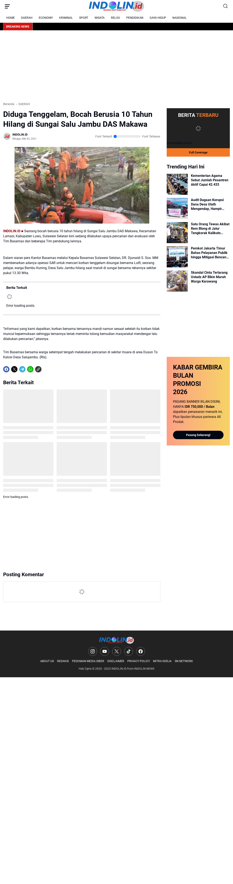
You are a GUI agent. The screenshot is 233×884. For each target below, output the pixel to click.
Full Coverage (198, 152)
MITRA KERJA (162, 661)
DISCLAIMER (115, 661)
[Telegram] (22, 369)
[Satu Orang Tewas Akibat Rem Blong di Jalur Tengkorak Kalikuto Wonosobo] (177, 232)
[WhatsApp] (30, 369)
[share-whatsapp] (46, 369)
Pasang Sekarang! (198, 435)
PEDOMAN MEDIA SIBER (88, 661)
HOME (10, 17)
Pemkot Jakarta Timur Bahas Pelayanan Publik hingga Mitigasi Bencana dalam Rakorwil (209, 252)
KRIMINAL (66, 17)
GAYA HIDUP (158, 17)
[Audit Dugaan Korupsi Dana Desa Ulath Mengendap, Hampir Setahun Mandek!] (177, 208)
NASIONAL (179, 17)
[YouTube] (104, 651)
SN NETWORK (184, 661)
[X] (14, 369)
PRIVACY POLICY (138, 661)
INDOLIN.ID (118, 668)
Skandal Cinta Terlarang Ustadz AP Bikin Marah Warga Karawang (209, 277)
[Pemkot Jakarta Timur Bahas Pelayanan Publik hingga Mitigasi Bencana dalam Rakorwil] (177, 256)
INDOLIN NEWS (144, 668)
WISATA (100, 17)
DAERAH (26, 17)
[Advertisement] (116, 66)
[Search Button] (225, 6)
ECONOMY (46, 17)
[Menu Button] (7, 6)
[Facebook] (6, 369)
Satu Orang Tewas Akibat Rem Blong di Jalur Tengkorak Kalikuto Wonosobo (210, 228)
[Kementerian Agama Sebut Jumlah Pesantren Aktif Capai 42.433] (177, 184)
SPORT (83, 17)
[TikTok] (128, 651)
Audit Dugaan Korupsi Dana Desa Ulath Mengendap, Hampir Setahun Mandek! (207, 204)
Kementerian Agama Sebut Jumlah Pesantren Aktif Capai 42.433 (209, 180)
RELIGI (115, 17)
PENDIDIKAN (134, 17)
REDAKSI (63, 661)
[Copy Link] (38, 369)
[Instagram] (92, 651)
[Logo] (116, 640)
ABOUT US (47, 661)
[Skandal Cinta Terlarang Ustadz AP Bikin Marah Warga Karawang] (177, 281)
